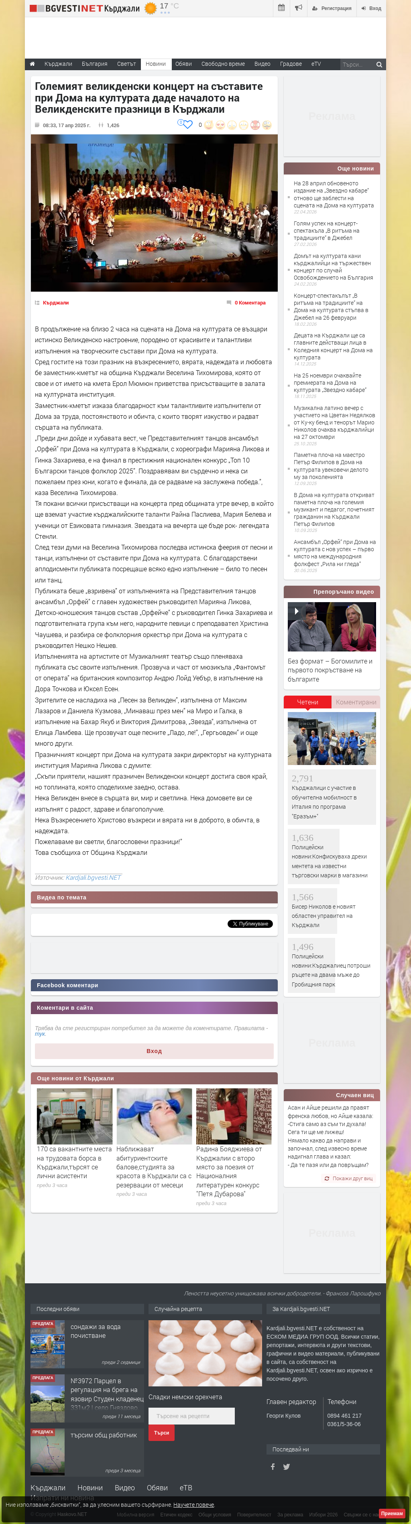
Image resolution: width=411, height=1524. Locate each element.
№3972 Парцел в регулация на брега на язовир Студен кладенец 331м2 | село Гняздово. (107, 1448)
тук (40, 1034)
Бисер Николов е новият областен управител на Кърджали (324, 916)
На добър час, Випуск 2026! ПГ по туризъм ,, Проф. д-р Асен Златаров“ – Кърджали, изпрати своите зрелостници (72, 1171)
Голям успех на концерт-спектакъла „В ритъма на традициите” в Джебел (327, 230)
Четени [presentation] (307, 702)
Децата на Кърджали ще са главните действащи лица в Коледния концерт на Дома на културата (333, 346)
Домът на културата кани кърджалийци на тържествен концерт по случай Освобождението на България (333, 267)
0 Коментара (250, 302)
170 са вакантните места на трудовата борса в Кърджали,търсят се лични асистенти (153, 1162)
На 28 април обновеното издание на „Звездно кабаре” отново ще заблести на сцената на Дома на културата (334, 194)
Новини (156, 63)
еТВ (186, 1487)
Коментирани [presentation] (356, 702)
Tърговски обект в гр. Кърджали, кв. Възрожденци (103, 1335)
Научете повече (193, 1504)
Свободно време (223, 63)
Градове (291, 63)
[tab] (308, 705)
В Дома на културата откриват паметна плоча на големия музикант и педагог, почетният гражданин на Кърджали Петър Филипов (334, 509)
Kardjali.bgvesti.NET (92, 877)
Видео (125, 1487)
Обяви (157, 1487)
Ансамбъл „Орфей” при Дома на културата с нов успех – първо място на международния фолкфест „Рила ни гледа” (335, 553)
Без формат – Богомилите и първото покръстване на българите (330, 670)
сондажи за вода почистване (96, 1385)
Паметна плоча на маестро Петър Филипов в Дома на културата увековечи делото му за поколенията (331, 466)
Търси (161, 1433)
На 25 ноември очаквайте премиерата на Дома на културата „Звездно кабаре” (330, 382)
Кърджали (56, 302)
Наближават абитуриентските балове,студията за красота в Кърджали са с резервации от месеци (233, 1167)
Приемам (392, 1513)
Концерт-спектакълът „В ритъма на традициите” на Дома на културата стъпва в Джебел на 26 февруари (331, 306)
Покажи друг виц (348, 1178)
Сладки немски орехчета (185, 1396)
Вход (154, 1051)
